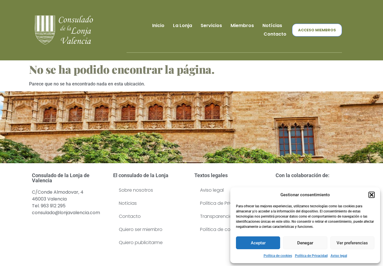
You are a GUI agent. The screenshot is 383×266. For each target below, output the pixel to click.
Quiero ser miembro (140, 229)
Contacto (275, 34)
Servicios (211, 25)
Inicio (158, 25)
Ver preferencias (352, 242)
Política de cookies (278, 256)
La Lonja (182, 25)
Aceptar (258, 242)
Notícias (272, 25)
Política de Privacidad (311, 256)
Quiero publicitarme (141, 242)
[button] (371, 195)
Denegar (305, 242)
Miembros (242, 25)
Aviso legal (339, 256)
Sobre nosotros (136, 190)
